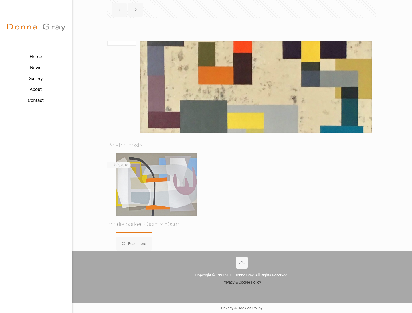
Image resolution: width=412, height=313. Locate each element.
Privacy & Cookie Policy (242, 282)
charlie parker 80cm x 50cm (143, 224)
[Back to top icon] (242, 263)
